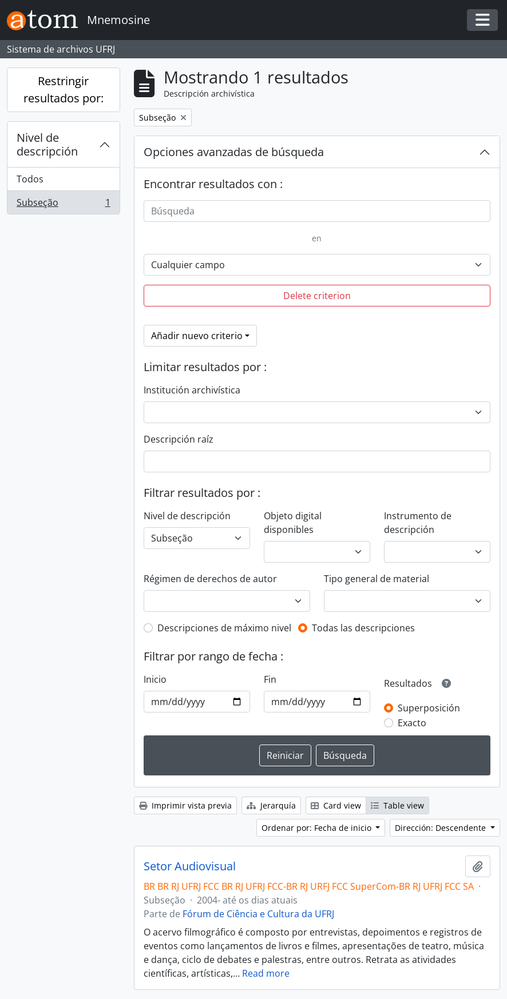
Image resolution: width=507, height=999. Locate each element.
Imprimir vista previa (185, 805)
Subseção (63, 205)
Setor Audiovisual (190, 866)
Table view (397, 805)
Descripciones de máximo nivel (224, 628)
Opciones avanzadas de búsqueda (234, 152)
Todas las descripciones (363, 628)
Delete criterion (317, 295)
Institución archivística (192, 390)
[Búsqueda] (317, 211)
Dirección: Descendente (441, 827)
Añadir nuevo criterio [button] (197, 335)
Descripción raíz (178, 439)
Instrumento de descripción (417, 523)
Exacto (412, 723)
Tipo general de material (376, 578)
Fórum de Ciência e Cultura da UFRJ (258, 914)
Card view (336, 805)
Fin (270, 679)
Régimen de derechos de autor (210, 578)
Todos (30, 179)
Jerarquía (271, 805)
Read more (266, 973)
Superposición (429, 708)
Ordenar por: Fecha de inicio (318, 827)
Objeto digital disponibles (293, 523)
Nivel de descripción (47, 144)
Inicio (155, 679)
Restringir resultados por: (63, 89)
